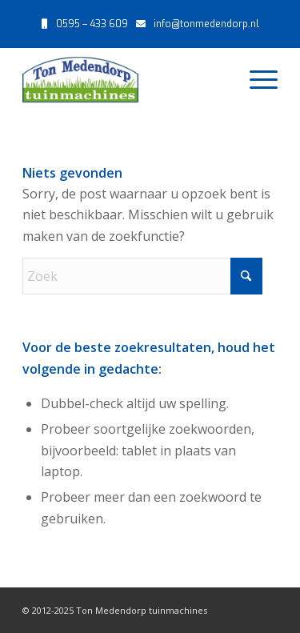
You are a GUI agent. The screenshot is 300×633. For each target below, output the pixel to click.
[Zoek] (142, 276)
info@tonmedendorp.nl (206, 24)
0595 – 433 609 (92, 24)
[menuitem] (256, 79)
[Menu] (256, 79)
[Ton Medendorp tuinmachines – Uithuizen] (124, 79)
